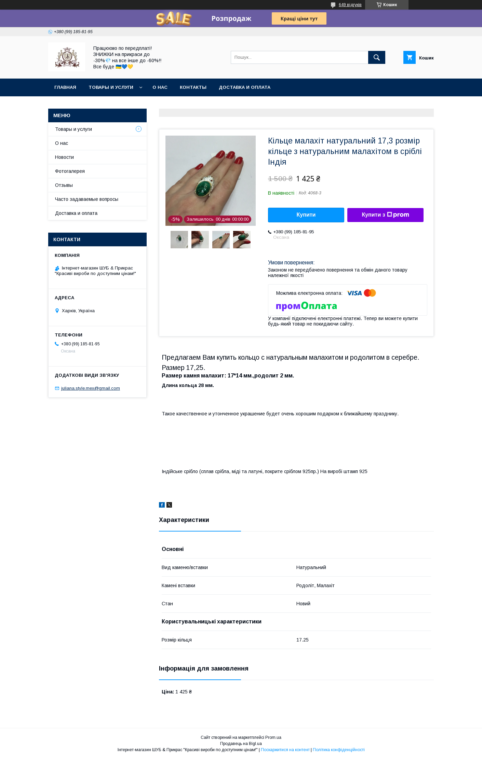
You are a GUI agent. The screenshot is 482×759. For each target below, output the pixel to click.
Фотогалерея (70, 171)
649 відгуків (350, 4)
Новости (64, 157)
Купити (306, 215)
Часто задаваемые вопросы (86, 199)
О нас (160, 87)
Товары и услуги (111, 87)
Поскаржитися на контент (285, 749)
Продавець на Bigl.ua (241, 743)
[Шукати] (376, 57)
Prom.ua (273, 737)
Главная (65, 87)
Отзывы (64, 185)
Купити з (385, 215)
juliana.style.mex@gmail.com (90, 388)
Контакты (193, 87)
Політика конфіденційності (339, 749)
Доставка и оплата (244, 87)
